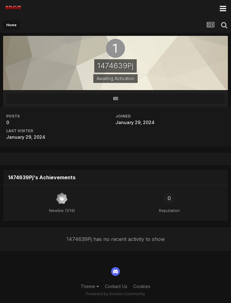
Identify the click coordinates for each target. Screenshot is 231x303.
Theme (90, 286)
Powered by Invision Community (115, 293)
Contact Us (116, 286)
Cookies (141, 286)
